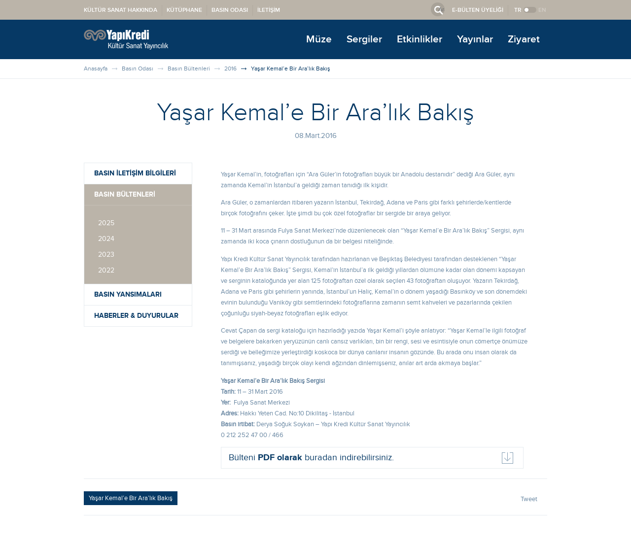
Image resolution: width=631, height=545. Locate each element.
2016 (230, 68)
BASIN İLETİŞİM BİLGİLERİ (135, 173)
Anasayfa (95, 68)
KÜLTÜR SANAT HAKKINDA (120, 10)
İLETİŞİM (268, 10)
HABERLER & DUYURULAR (136, 315)
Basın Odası (137, 68)
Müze (319, 39)
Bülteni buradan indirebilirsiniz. (311, 457)
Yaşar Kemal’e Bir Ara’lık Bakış (290, 68)
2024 (106, 239)
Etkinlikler (419, 39)
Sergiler (364, 39)
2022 (106, 270)
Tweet (529, 499)
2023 (106, 255)
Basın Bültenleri (189, 68)
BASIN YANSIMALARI (128, 294)
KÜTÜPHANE (184, 10)
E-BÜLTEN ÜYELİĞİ (477, 10)
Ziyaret (524, 39)
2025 (106, 223)
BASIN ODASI (229, 10)
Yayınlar (475, 39)
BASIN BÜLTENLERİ (124, 194)
